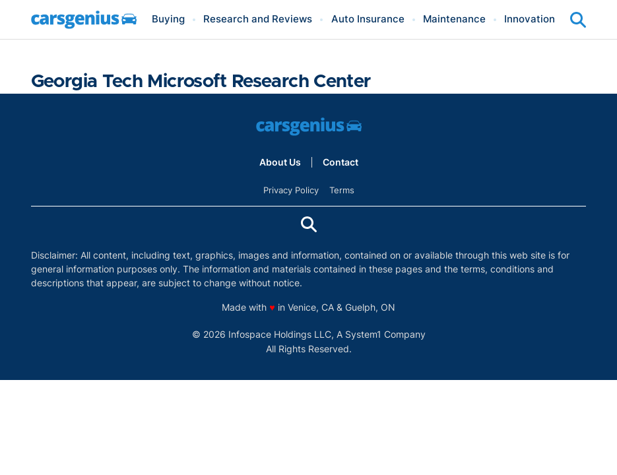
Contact (340, 162)
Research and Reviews (257, 19)
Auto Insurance (368, 19)
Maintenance (454, 19)
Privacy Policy (291, 190)
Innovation (529, 19)
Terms (341, 190)
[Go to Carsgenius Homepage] (84, 20)
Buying (168, 19)
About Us (280, 162)
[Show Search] (578, 20)
